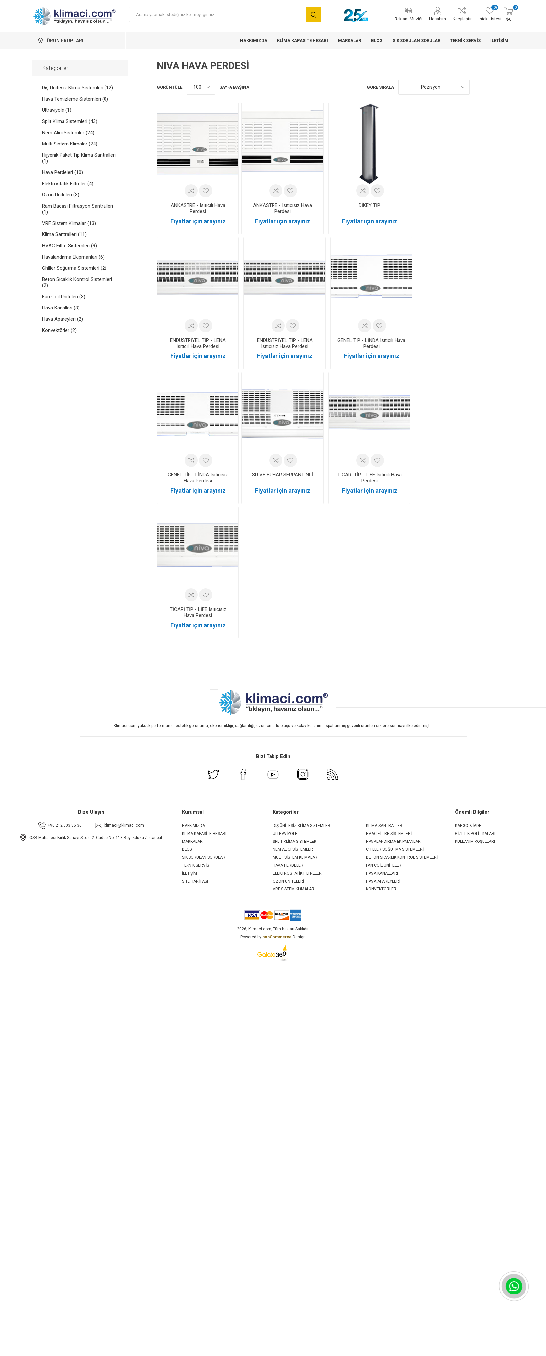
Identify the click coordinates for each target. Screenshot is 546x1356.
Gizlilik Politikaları (475, 833)
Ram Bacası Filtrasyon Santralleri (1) (77, 209)
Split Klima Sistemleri (295, 841)
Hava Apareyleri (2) (62, 319)
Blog (187, 849)
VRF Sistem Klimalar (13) (69, 223)
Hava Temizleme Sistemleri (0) (75, 99)
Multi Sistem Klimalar (295, 857)
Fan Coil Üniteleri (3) (63, 297)
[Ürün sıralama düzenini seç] (434, 87)
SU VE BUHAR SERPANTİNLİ (282, 475)
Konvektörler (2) (59, 330)
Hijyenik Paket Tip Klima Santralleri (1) (79, 158)
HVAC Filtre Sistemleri (389, 833)
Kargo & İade (468, 825)
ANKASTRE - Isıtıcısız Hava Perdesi (282, 208)
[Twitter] (214, 779)
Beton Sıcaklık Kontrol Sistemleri (402, 857)
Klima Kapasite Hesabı (204, 833)
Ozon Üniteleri (288, 881)
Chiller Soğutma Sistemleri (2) (74, 268)
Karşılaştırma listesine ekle (191, 190)
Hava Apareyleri (383, 881)
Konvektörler (381, 889)
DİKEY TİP (369, 205)
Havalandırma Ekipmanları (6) (73, 257)
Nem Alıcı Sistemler (293, 849)
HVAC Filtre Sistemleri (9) (69, 246)
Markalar (192, 841)
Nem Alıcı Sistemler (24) (68, 133)
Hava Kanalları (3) (61, 308)
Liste (490, 87)
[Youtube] (273, 779)
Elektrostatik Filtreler (297, 873)
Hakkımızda (193, 825)
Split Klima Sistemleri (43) (69, 121)
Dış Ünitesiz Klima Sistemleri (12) (77, 88)
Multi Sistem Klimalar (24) (69, 144)
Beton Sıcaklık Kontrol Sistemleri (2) (77, 282)
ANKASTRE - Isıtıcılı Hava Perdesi (198, 208)
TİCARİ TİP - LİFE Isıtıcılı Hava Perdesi (369, 478)
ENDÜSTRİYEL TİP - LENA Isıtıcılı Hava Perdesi (198, 343)
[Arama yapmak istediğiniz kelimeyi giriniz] (217, 14)
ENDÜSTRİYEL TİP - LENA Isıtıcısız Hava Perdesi (285, 343)
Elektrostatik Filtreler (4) (67, 183)
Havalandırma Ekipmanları (394, 841)
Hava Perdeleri (288, 865)
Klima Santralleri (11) (64, 234)
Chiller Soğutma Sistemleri (395, 849)
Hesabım (437, 18)
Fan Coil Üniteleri (384, 865)
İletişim (189, 873)
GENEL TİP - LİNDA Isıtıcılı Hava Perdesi (371, 343)
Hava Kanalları (382, 873)
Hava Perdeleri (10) (62, 172)
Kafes (478, 87)
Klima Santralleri (384, 825)
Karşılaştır (462, 18)
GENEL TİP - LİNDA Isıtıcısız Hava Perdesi (198, 478)
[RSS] (333, 779)
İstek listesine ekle (205, 190)
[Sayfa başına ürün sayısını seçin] (201, 87)
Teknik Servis (195, 865)
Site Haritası (195, 881)
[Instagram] (303, 779)
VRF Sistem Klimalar (293, 889)
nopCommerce (277, 937)
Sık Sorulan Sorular (203, 857)
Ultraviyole (285, 833)
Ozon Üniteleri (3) (60, 195)
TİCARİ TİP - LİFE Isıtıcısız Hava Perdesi (198, 612)
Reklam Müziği (408, 18)
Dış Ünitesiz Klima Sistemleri (302, 825)
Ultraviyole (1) (56, 110)
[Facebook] (243, 779)
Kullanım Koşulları (475, 841)
